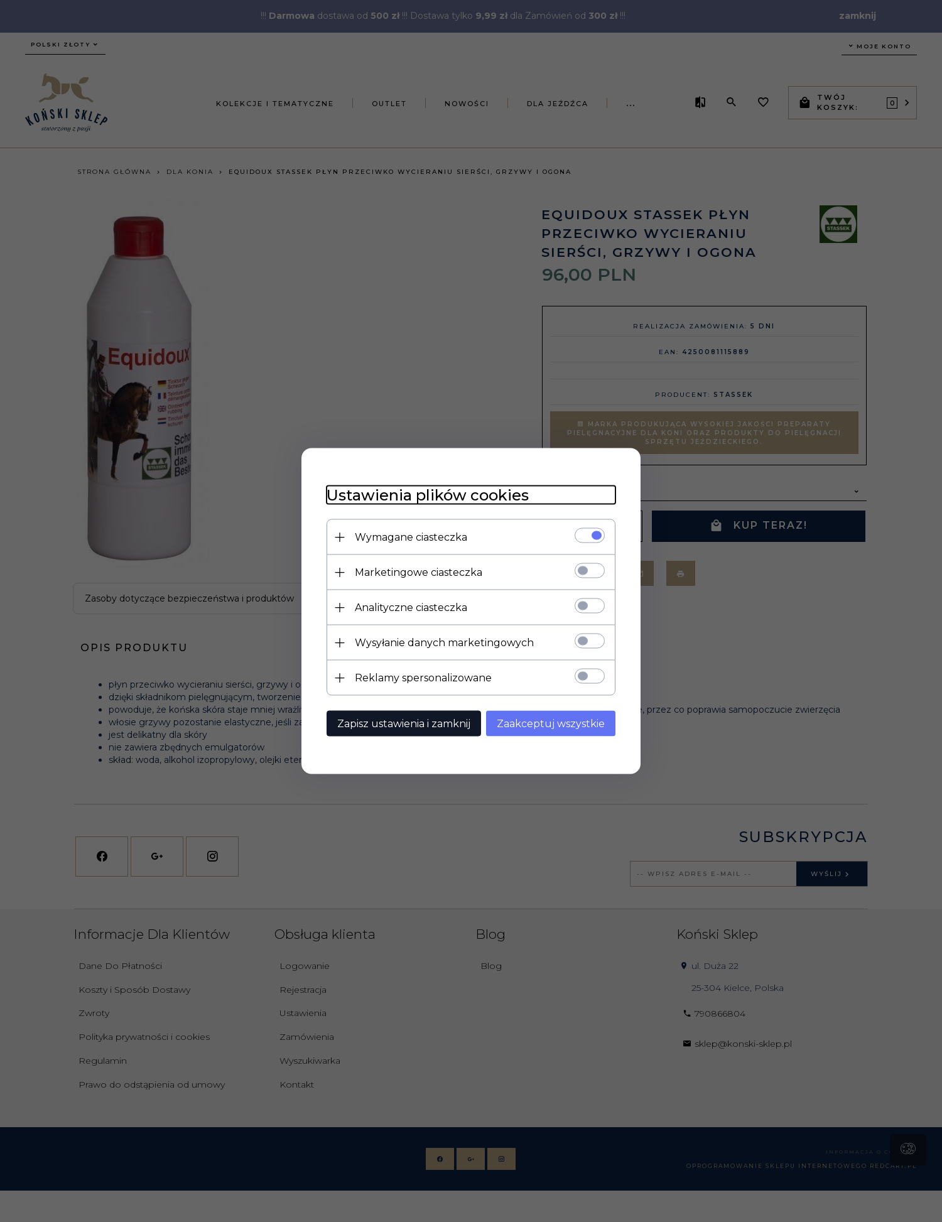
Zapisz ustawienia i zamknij (403, 724)
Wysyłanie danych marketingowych (444, 643)
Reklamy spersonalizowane (423, 678)
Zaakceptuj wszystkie (551, 724)
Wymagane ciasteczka (411, 537)
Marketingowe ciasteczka (418, 572)
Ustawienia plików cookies (428, 495)
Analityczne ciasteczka (411, 608)
